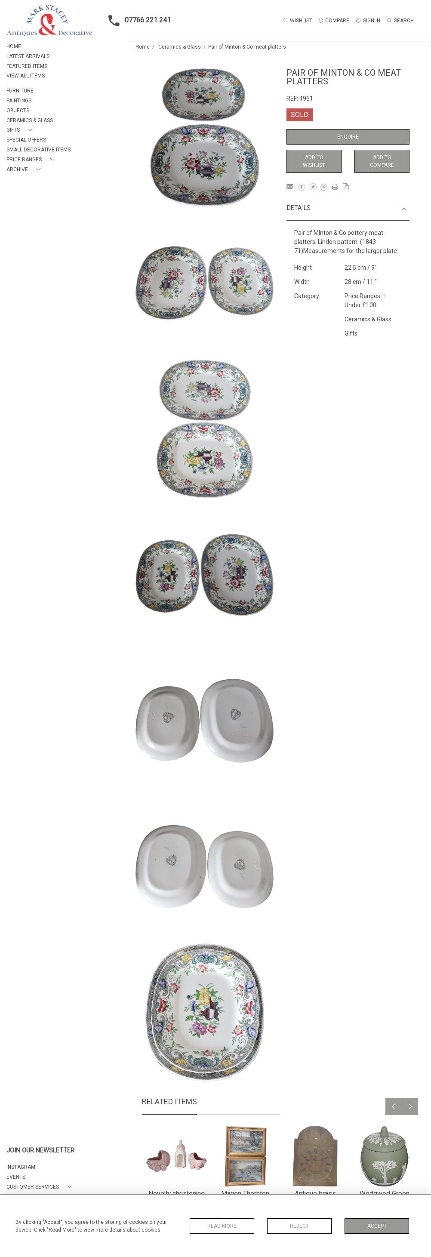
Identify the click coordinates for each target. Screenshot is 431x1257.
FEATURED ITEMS (26, 66)
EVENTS (15, 1177)
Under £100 (360, 305)
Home (142, 47)
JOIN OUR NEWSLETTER (40, 1150)
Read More (222, 1226)
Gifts (351, 333)
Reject (299, 1226)
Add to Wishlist (314, 161)
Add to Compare (382, 161)
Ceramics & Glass (179, 47)
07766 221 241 (137, 20)
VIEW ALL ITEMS (25, 76)
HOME (13, 46)
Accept (377, 1226)
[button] (21, 130)
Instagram (20, 1167)
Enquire (348, 137)
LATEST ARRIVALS (27, 56)
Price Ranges (362, 296)
